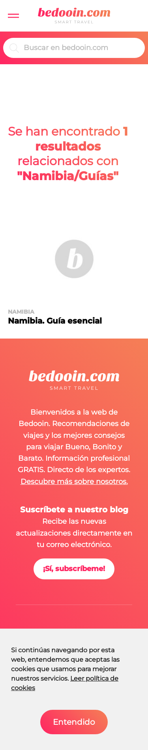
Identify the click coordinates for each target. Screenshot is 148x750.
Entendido (74, 722)
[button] (13, 15)
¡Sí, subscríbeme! (74, 568)
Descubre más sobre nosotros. (74, 481)
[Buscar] (81, 47)
